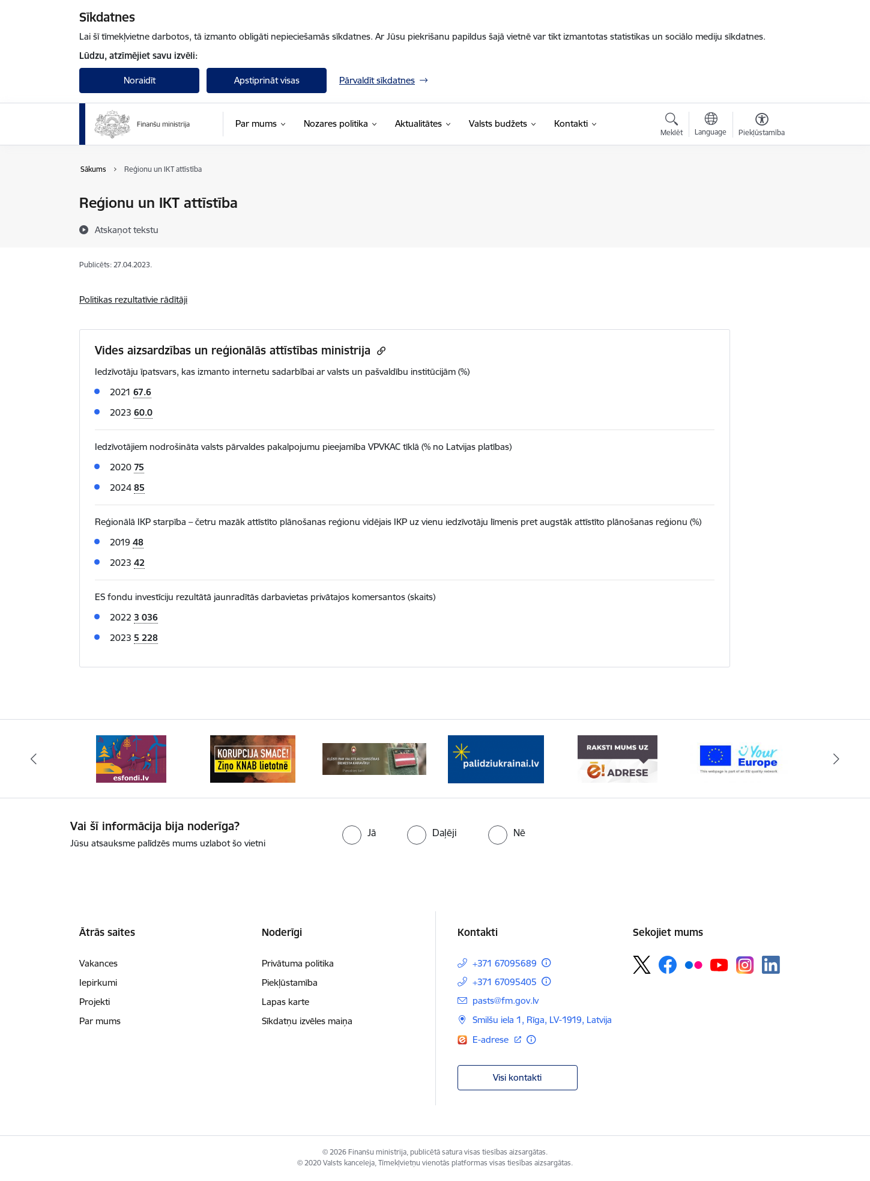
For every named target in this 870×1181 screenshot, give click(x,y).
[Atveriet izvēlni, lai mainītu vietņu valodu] (711, 125)
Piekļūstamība (290, 982)
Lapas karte (285, 1001)
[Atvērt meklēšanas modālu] (671, 126)
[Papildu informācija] (546, 962)
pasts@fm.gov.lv (506, 1000)
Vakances (98, 963)
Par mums (100, 1021)
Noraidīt (140, 80)
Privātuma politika (298, 963)
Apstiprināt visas (267, 80)
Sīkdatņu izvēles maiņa (307, 1021)
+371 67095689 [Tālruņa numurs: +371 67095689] (505, 963)
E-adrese (492, 1039)
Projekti (94, 1001)
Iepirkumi (98, 982)
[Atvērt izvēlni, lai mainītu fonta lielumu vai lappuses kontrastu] (762, 126)
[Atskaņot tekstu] (127, 229)
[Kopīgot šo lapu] (761, 228)
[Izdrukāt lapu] (761, 198)
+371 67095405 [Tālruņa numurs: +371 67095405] (505, 982)
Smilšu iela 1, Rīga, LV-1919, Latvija (542, 1019)
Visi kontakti (517, 1077)
